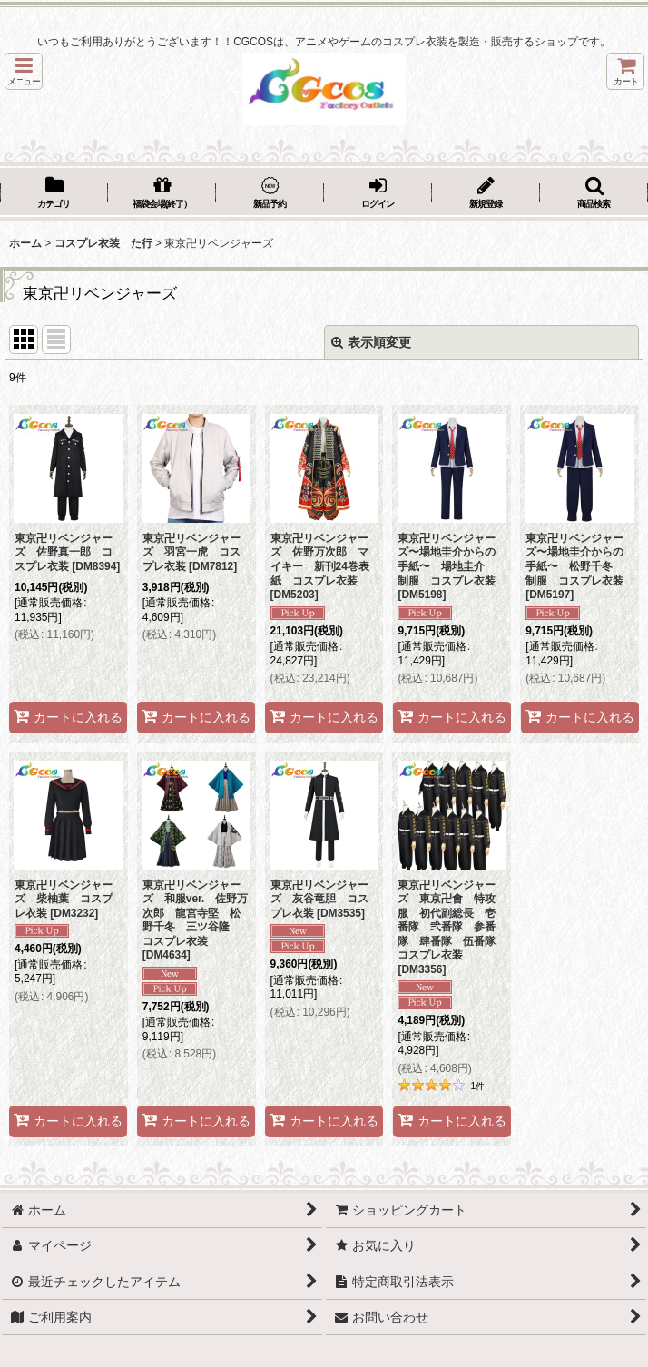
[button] (24, 71)
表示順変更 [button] (371, 342)
